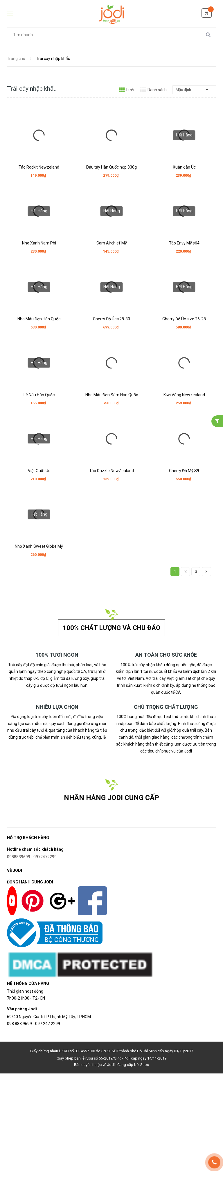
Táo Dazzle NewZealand (111, 469)
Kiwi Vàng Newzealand (184, 393)
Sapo (144, 1064)
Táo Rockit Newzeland (39, 167)
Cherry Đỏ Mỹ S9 (184, 469)
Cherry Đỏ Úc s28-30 (111, 318)
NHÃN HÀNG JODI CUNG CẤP (111, 797)
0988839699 (18, 856)
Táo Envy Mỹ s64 (184, 242)
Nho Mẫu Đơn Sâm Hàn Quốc (111, 393)
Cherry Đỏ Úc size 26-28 (184, 318)
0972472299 (45, 856)
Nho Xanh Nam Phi (39, 242)
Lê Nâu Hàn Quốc (39, 393)
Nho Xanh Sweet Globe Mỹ (39, 545)
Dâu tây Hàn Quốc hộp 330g (111, 167)
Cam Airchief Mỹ (111, 242)
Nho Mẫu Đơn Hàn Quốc (38, 318)
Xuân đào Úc (184, 167)
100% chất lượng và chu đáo (111, 628)
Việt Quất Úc (39, 469)
